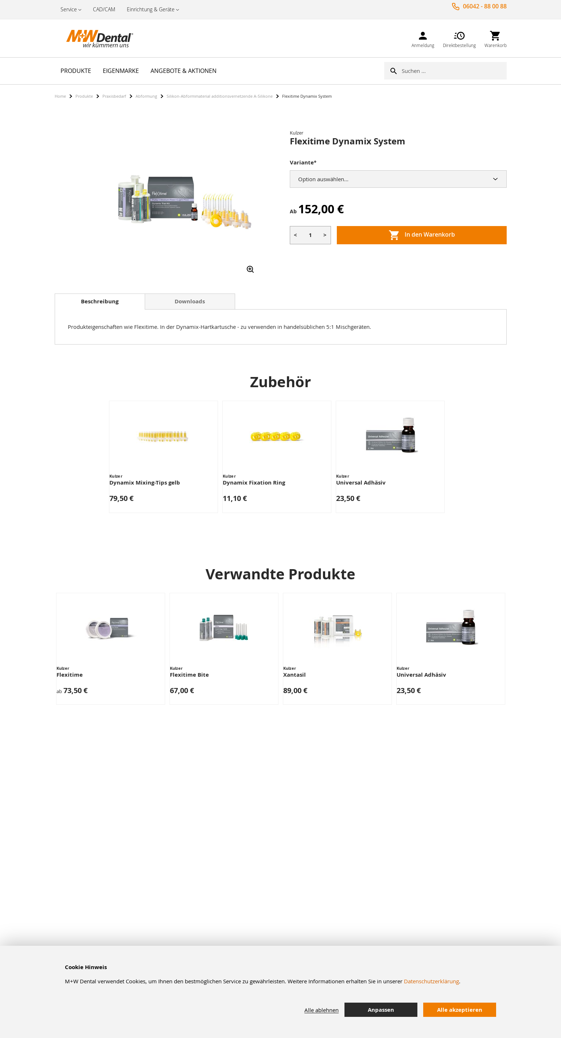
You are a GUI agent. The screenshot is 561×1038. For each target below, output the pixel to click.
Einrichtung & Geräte (151, 9)
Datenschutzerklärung (431, 981)
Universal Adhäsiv (361, 482)
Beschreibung (99, 301)
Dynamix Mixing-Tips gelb (144, 482)
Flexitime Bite (189, 675)
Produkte (84, 96)
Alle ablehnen (321, 1010)
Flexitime (70, 675)
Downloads (190, 301)
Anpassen (381, 1010)
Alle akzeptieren (459, 1010)
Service (69, 9)
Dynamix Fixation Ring (254, 482)
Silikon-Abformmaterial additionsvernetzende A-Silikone (220, 96)
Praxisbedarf (114, 96)
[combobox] (454, 70)
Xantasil (294, 675)
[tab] (100, 301)
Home (60, 96)
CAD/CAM (104, 9)
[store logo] (91, 38)
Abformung (146, 96)
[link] (423, 38)
